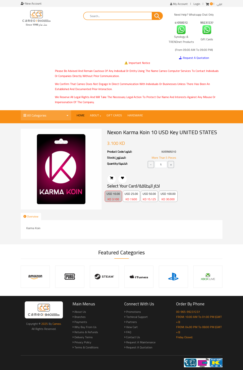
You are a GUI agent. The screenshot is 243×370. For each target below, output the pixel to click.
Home (81, 115)
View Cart (132, 327)
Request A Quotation (194, 57)
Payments (80, 321)
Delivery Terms (83, 337)
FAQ (128, 332)
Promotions (133, 311)
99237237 (206, 22)
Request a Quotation (139, 347)
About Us (80, 311)
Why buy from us (85, 327)
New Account (31, 3)
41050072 (181, 22)
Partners (131, 321)
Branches (80, 316)
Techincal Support (137, 316)
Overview (30, 216)
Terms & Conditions (86, 347)
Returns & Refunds (86, 332)
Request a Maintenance (141, 342)
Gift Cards (114, 115)
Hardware (135, 115)
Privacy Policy (82, 342)
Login (196, 4)
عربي (219, 4)
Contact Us (133, 337)
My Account (179, 4)
